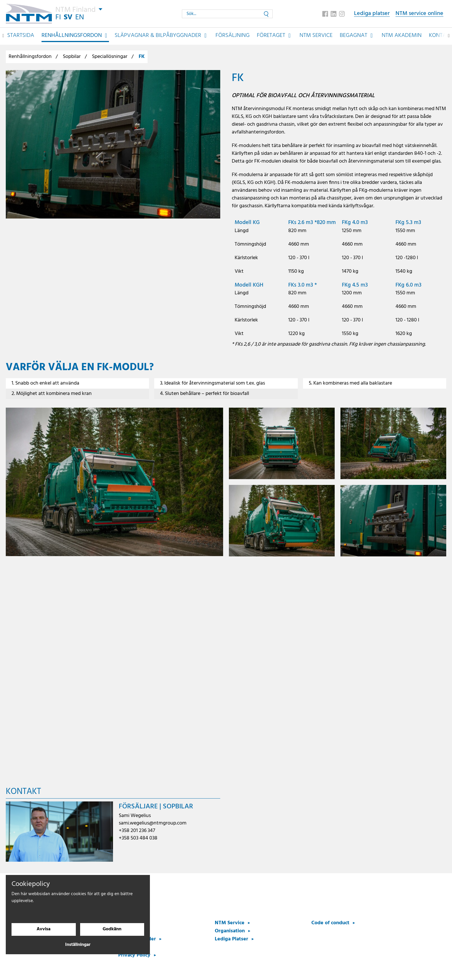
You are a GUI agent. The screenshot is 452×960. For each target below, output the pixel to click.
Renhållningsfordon (30, 56)
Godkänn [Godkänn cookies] (112, 929)
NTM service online (419, 14)
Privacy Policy (134, 955)
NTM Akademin (402, 35)
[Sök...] (227, 13)
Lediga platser (372, 14)
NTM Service (316, 35)
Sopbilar (72, 56)
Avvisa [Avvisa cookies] (43, 929)
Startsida (20, 35)
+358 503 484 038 (138, 838)
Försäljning (233, 35)
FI (58, 17)
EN (80, 17)
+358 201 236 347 (137, 831)
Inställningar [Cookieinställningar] (78, 945)
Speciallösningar (109, 56)
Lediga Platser (231, 939)
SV (68, 17)
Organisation (230, 931)
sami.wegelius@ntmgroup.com (153, 823)
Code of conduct (330, 923)
